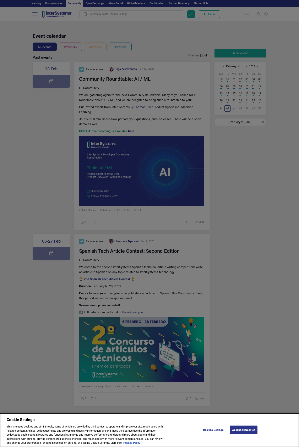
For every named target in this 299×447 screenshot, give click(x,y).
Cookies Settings (213, 430)
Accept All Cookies (243, 430)
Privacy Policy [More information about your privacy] (131, 444)
